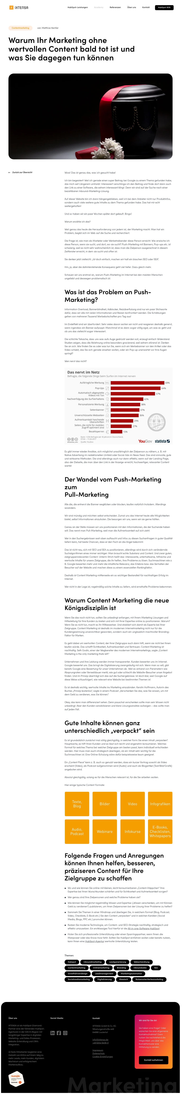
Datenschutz (99, 1054)
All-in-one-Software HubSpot (143, 929)
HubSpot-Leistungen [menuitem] (78, 7)
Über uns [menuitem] (131, 7)
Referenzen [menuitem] (115, 7)
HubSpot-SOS (164, 8)
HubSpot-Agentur (94, 941)
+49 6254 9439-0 (101, 1043)
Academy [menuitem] (98, 7)
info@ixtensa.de (100, 1040)
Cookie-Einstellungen (103, 1057)
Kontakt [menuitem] (146, 7)
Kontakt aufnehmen (153, 1061)
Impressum (98, 1050)
